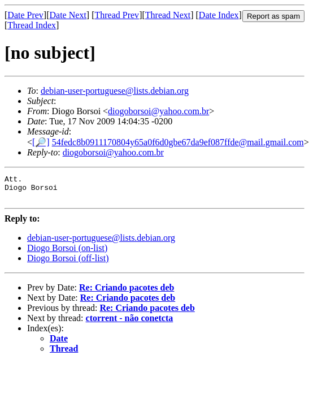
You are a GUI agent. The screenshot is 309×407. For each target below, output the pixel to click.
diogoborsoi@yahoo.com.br (158, 111)
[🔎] (41, 142)
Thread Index (31, 25)
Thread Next (167, 15)
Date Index (219, 15)
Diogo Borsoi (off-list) (68, 263)
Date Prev (25, 15)
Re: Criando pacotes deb (126, 292)
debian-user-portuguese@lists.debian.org (115, 91)
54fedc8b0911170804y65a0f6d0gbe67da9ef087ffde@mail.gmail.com (178, 142)
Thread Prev (116, 15)
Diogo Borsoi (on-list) (67, 253)
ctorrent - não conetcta (129, 323)
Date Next (68, 15)
